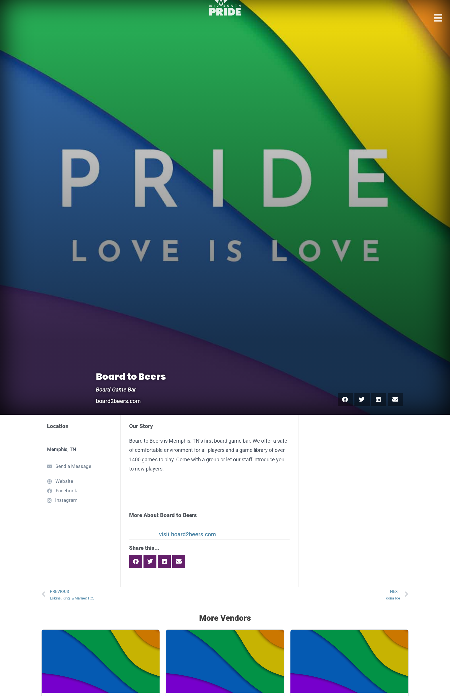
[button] (345, 399)
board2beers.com (118, 401)
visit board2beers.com (187, 534)
